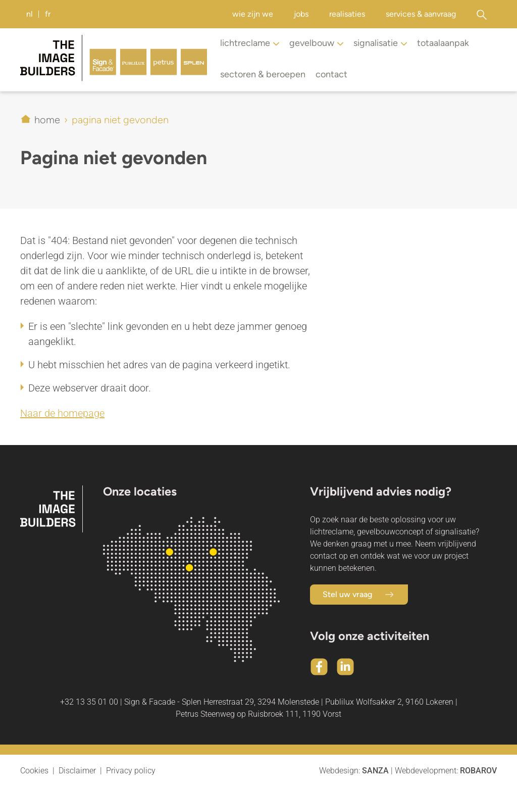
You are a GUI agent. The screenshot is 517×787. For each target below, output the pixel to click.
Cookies (34, 770)
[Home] (113, 59)
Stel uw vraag (359, 594)
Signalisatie (380, 43)
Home (47, 120)
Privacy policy (131, 770)
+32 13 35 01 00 (89, 702)
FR (47, 14)
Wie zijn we (252, 14)
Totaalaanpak (443, 42)
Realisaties (347, 14)
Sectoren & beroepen (262, 74)
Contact (331, 74)
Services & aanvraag (421, 14)
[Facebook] (319, 667)
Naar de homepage (62, 413)
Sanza (375, 770)
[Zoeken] (481, 14)
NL (29, 14)
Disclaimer (77, 770)
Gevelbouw (316, 43)
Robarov (478, 770)
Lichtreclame (249, 43)
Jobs (301, 14)
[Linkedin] (345, 667)
